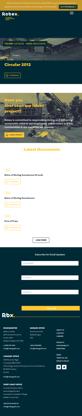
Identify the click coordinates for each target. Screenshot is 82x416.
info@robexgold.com (11, 348)
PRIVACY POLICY (62, 361)
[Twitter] (64, 367)
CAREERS (59, 336)
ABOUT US (60, 330)
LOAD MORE (41, 240)
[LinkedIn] (58, 367)
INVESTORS (60, 349)
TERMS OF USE (61, 358)
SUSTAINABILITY (62, 346)
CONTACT (60, 333)
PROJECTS (60, 342)
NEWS (58, 355)
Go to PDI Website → (68, 7)
